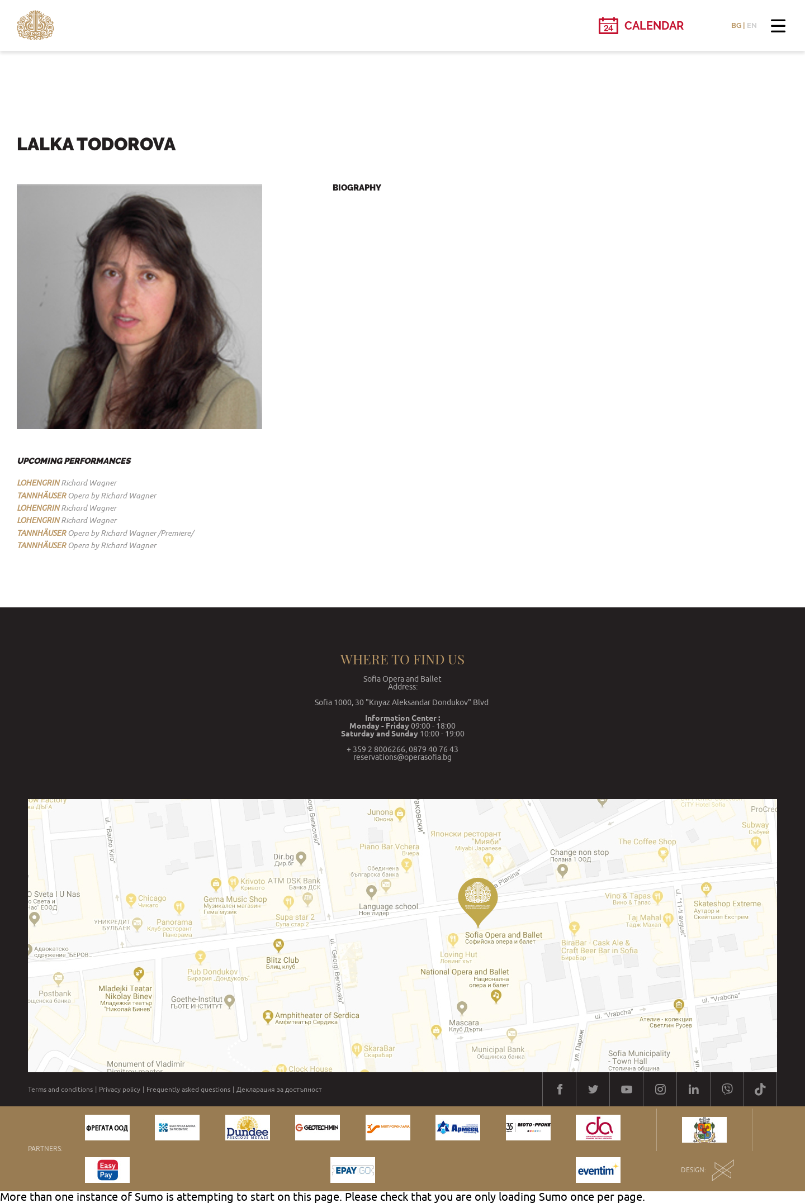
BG (736, 25)
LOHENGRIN (38, 482)
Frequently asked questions (188, 1089)
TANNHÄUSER (41, 495)
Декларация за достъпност (279, 1089)
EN (752, 25)
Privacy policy (119, 1089)
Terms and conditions (60, 1089)
